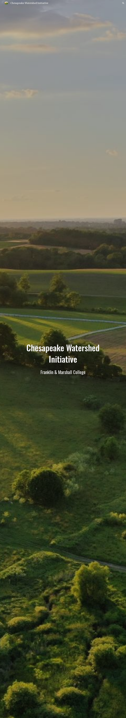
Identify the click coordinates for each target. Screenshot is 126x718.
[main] (63, 359)
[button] (123, 3)
